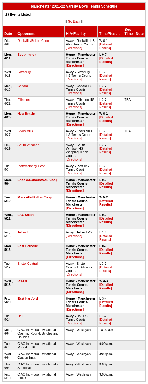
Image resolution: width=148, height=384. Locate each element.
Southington (26, 54)
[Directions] (74, 48)
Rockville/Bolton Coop (33, 40)
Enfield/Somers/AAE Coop (37, 180)
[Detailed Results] (105, 46)
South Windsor (28, 145)
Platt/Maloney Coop (31, 166)
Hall (20, 316)
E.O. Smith (25, 215)
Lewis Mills (25, 131)
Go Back (74, 21)
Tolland (22, 232)
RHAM (22, 281)
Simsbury (24, 72)
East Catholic (27, 246)
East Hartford (27, 298)
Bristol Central (27, 263)
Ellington (23, 99)
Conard (22, 86)
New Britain (26, 113)
